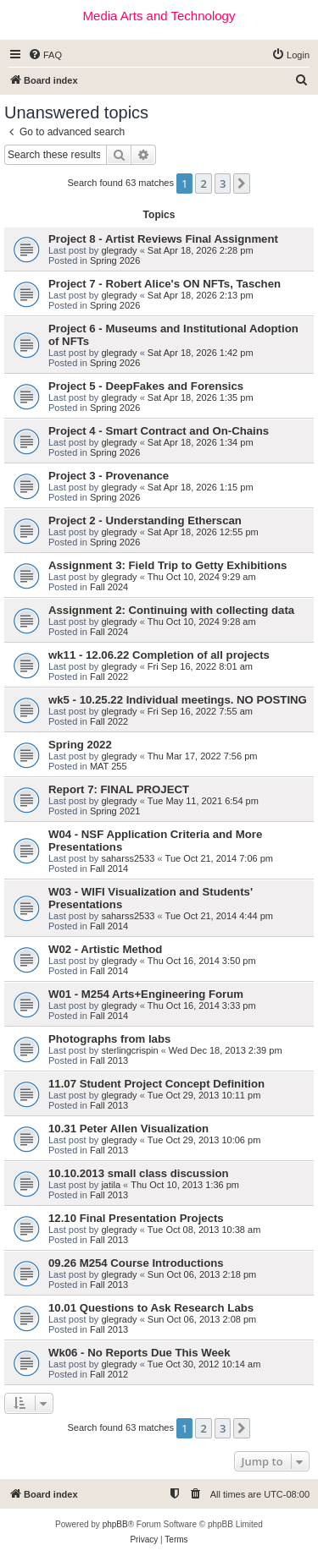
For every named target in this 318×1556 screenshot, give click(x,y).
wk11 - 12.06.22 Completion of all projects (159, 655)
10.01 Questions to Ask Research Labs (151, 1307)
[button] (241, 183)
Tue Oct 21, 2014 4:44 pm (219, 916)
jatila (110, 1185)
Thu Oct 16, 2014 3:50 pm (202, 961)
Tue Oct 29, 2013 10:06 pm (204, 1140)
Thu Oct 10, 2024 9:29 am (202, 577)
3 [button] (223, 183)
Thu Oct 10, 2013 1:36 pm (185, 1185)
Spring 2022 (80, 744)
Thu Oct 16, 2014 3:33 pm (202, 1005)
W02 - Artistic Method (105, 949)
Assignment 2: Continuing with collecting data (171, 610)
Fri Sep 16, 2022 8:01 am (200, 666)
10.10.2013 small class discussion (138, 1173)
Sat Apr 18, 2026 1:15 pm (201, 487)
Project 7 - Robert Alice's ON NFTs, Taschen (164, 283)
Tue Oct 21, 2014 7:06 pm (219, 858)
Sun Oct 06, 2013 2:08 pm (202, 1319)
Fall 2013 (109, 1060)
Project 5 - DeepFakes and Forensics (145, 386)
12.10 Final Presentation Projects (136, 1218)
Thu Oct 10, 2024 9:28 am (202, 621)
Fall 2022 (109, 676)
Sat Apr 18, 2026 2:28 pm (201, 250)
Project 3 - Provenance (108, 475)
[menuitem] (45, 55)
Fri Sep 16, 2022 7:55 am (200, 711)
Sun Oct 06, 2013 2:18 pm (202, 1274)
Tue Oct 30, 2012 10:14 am (204, 1364)
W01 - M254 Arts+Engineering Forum (145, 994)
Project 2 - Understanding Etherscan (145, 520)
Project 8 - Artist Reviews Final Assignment (163, 239)
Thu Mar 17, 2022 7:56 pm (203, 756)
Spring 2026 (115, 260)
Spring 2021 (115, 811)
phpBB (115, 1524)
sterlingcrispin (129, 1050)
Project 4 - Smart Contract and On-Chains (158, 431)
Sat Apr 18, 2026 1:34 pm (201, 442)
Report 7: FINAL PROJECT (118, 789)
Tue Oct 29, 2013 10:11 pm (204, 1095)
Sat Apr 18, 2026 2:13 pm (201, 295)
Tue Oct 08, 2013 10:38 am (204, 1230)
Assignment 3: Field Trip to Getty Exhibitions (167, 565)
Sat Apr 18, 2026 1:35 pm (201, 397)
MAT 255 (108, 766)
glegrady (119, 250)
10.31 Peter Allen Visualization (128, 1128)
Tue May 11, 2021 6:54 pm (203, 801)
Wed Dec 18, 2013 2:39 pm (225, 1050)
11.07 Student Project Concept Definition (156, 1083)
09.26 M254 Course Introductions (136, 1263)
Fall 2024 (109, 587)
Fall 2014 (109, 868)
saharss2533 (127, 858)
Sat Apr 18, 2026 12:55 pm (203, 532)
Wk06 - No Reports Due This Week (139, 1352)
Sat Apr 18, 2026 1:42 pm (201, 353)
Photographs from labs (109, 1039)
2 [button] (203, 183)
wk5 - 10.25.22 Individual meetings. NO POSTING (177, 699)
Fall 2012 (109, 1374)
